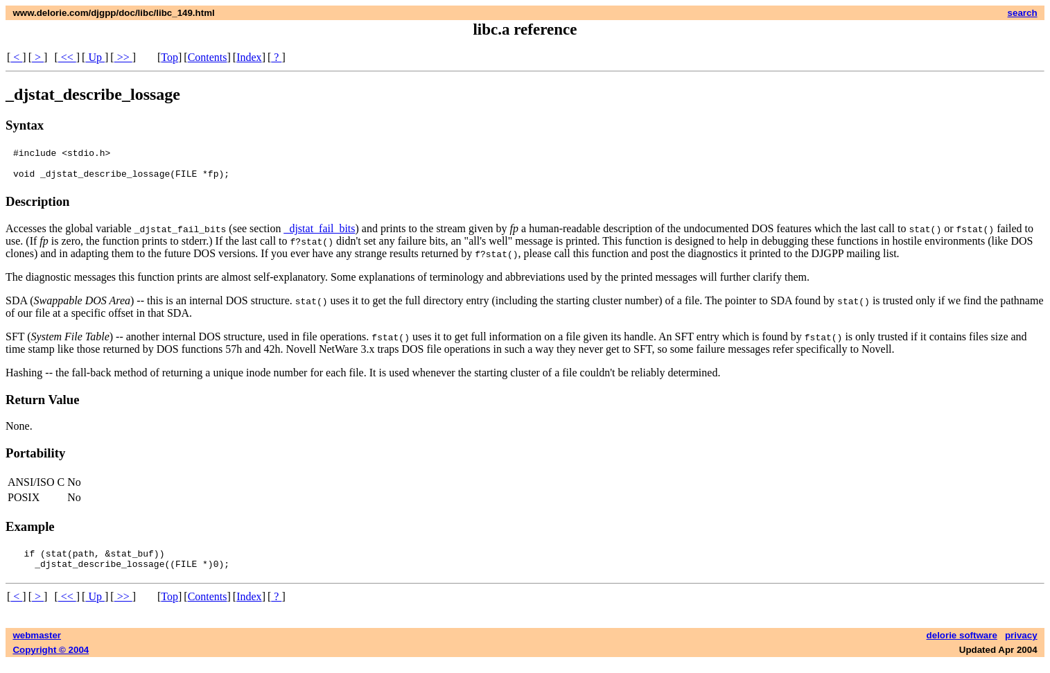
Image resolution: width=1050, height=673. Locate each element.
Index (248, 57)
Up (95, 57)
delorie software (962, 645)
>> (123, 57)
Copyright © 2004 (50, 660)
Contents (207, 57)
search (1023, 13)
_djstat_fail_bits (319, 235)
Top (169, 57)
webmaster (36, 645)
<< (67, 57)
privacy (1021, 645)
